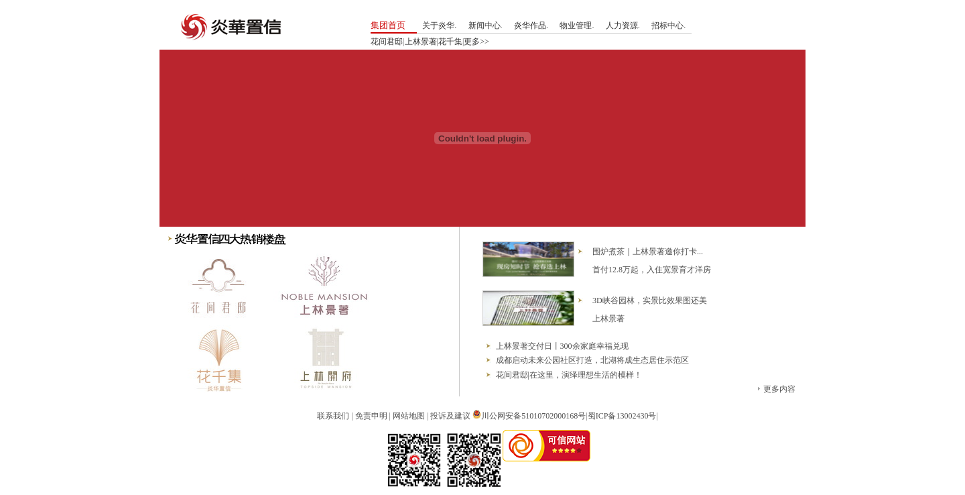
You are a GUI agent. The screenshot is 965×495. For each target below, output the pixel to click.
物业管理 (576, 25)
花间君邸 (387, 41)
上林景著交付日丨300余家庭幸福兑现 (562, 346)
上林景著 (421, 41)
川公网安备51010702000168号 (533, 416)
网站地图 (409, 416)
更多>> (476, 41)
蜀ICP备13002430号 (622, 416)
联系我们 (333, 416)
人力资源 (622, 25)
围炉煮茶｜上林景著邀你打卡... (647, 251)
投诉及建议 (450, 416)
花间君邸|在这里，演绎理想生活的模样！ (569, 375)
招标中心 (667, 25)
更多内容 (779, 389)
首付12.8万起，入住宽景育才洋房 (651, 269)
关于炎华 (438, 25)
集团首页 (388, 25)
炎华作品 (530, 25)
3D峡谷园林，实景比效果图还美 (649, 300)
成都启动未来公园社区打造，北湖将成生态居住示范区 (592, 360)
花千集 (450, 41)
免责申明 (371, 416)
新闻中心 (484, 25)
